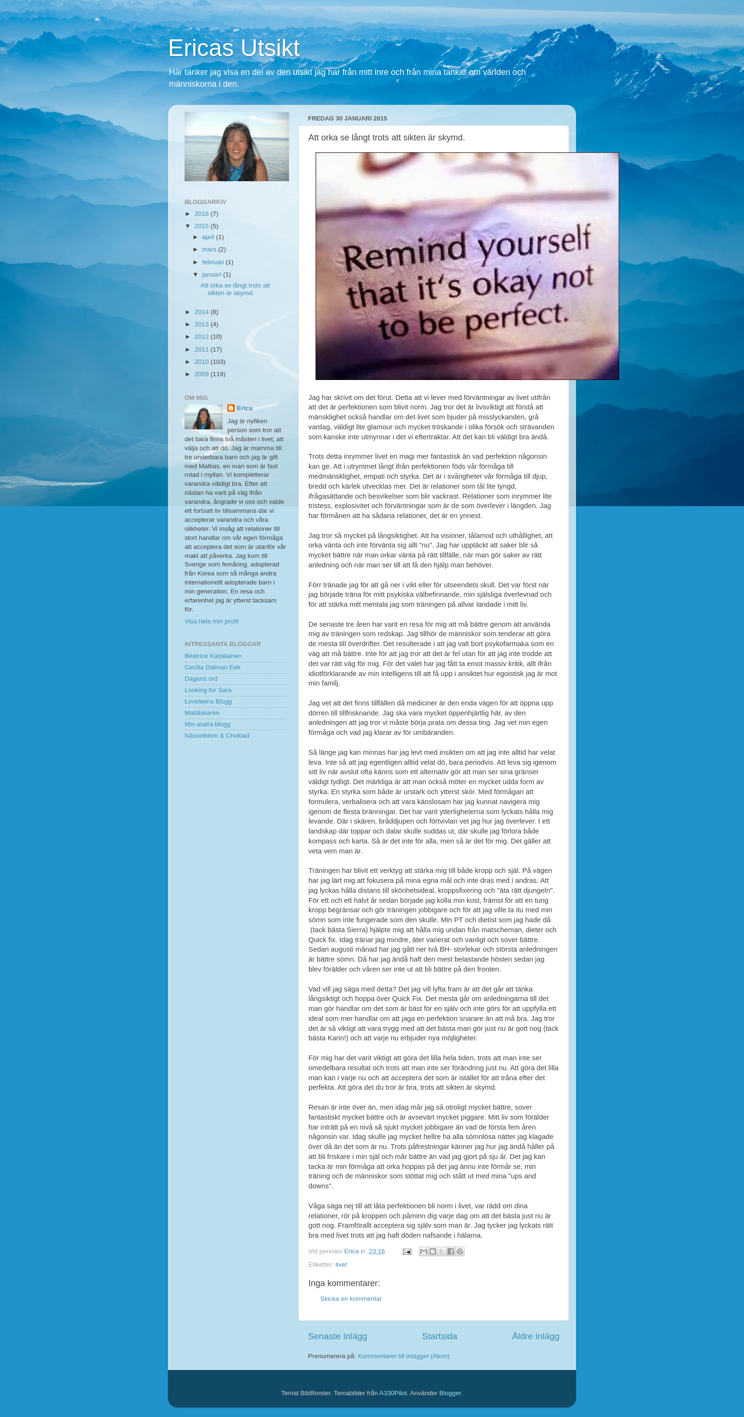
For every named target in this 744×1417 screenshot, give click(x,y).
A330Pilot (393, 1393)
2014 (203, 311)
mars (210, 249)
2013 (203, 324)
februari (214, 262)
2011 (203, 349)
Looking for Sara (208, 690)
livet (341, 1264)
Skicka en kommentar (351, 1298)
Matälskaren (202, 712)
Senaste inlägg (337, 1336)
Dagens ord (201, 678)
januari (212, 274)
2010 (203, 361)
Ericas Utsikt (234, 48)
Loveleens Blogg (208, 701)
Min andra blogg (208, 724)
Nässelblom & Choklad (217, 735)
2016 (203, 213)
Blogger (450, 1393)
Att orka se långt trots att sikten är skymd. (235, 289)
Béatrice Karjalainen (213, 655)
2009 (203, 374)
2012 (203, 336)
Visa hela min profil (212, 621)
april (209, 237)
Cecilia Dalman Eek (213, 667)
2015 (203, 226)
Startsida (439, 1336)
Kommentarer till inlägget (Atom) (404, 1356)
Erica (244, 408)
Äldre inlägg (535, 1336)
